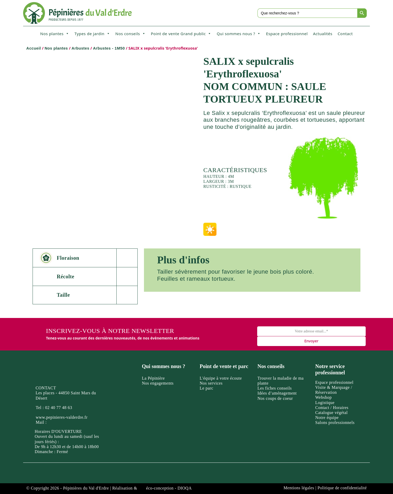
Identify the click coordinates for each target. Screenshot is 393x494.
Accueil (33, 48)
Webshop (323, 397)
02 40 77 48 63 (58, 407)
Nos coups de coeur (275, 398)
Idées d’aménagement (277, 393)
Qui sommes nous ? (239, 33)
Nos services (211, 383)
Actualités (322, 33)
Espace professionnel (287, 33)
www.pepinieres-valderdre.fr (61, 417)
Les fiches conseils (274, 388)
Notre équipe (327, 417)
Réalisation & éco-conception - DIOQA (152, 488)
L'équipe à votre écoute (221, 378)
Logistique (324, 402)
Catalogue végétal (331, 412)
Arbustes (80, 48)
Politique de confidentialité (342, 488)
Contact (345, 33)
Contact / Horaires (331, 407)
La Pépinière (153, 378)
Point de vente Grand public (181, 33)
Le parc (206, 388)
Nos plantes (54, 33)
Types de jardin (92, 33)
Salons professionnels (335, 422)
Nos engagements (158, 383)
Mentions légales (298, 488)
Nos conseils (130, 33)
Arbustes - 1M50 (109, 48)
